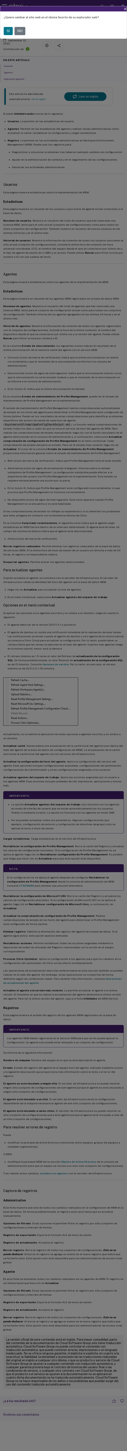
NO (20, 31)
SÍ (8, 31)
